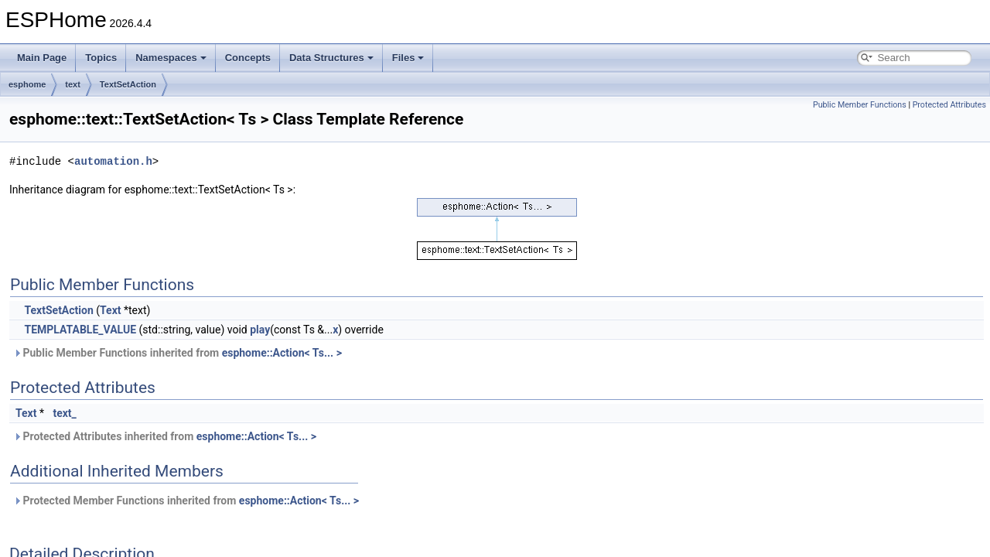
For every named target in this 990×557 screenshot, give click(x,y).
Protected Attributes (949, 105)
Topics (101, 57)
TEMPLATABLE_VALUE (80, 329)
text (72, 84)
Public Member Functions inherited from (177, 353)
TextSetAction (128, 84)
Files (408, 57)
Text (110, 310)
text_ (64, 413)
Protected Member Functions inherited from (186, 500)
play (260, 329)
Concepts (248, 57)
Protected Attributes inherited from (164, 436)
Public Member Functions (859, 105)
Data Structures (331, 57)
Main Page (42, 57)
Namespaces (171, 57)
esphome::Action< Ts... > (282, 353)
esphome (27, 84)
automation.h (113, 161)
